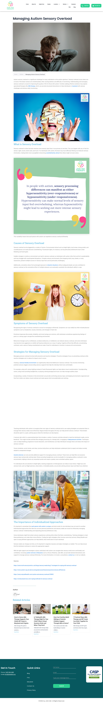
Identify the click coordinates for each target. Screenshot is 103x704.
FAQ (69, 7)
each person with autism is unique (41, 526)
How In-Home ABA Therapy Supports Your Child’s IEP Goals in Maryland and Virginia (21, 621)
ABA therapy (31, 86)
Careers (49, 4)
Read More (16, 634)
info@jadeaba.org (10, 674)
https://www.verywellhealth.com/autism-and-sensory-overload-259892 (34, 574)
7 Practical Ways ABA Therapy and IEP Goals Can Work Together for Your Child (80, 621)
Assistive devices (18, 455)
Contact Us (30, 686)
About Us (34, 4)
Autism (21, 74)
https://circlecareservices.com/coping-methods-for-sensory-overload (33, 579)
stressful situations (52, 265)
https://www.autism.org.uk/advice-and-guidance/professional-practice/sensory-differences (39, 570)
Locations (57, 4)
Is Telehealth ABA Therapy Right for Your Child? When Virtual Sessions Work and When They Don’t (41, 621)
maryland (74, 86)
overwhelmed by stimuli (53, 153)
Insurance (73, 4)
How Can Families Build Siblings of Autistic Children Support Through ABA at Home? (61, 621)
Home (27, 4)
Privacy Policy (31, 690)
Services (65, 4)
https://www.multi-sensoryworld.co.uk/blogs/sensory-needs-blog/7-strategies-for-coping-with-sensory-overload (45, 565)
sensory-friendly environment (28, 362)
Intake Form (41, 4)
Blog (75, 7)
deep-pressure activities (74, 439)
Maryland (30, 682)
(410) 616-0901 (9, 672)
